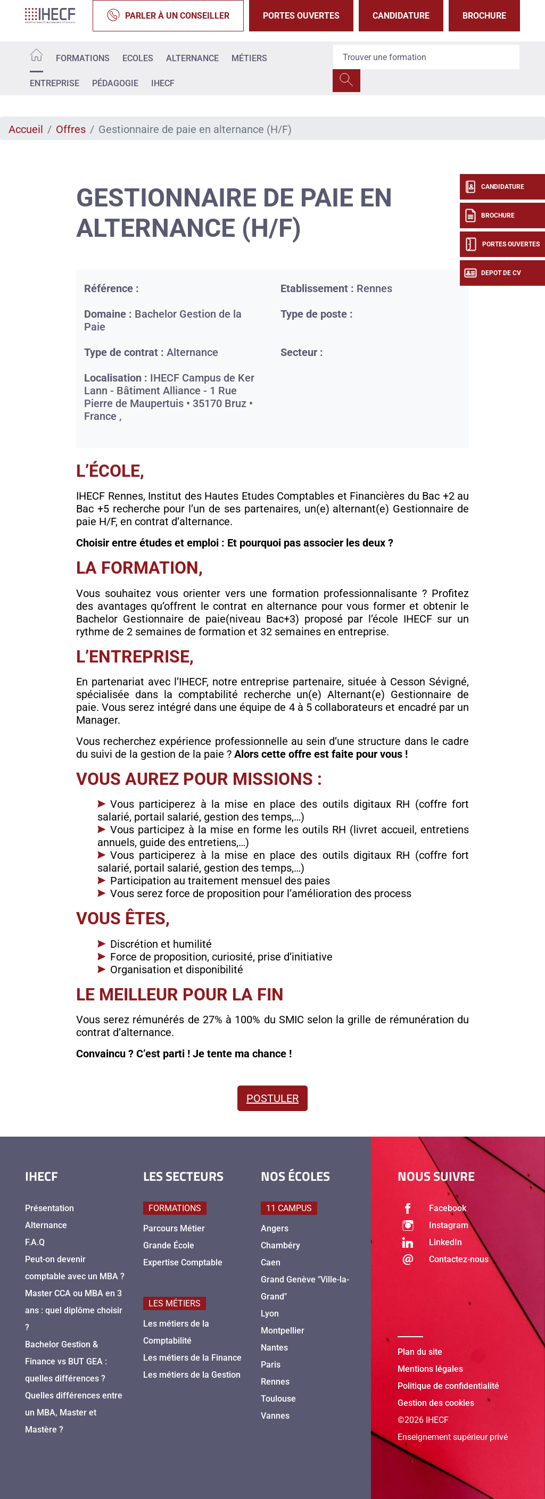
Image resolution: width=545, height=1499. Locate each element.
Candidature (401, 16)
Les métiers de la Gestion (192, 1375)
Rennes (275, 1382)
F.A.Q (35, 1242)
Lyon (270, 1313)
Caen (270, 1262)
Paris (270, 1365)
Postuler (272, 1098)
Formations (83, 58)
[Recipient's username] (426, 57)
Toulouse (278, 1399)
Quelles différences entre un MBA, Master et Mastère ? (73, 1412)
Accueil (26, 129)
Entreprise (54, 83)
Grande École (168, 1245)
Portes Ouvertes (301, 16)
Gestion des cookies (436, 1403)
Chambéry (280, 1245)
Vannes (275, 1416)
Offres (71, 129)
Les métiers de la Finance (192, 1358)
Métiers (249, 58)
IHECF (163, 83)
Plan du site (420, 1352)
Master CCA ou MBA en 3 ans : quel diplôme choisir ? (73, 1310)
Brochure (484, 16)
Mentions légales (430, 1369)
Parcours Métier (174, 1228)
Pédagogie (115, 83)
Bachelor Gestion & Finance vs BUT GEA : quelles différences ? (66, 1361)
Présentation (49, 1208)
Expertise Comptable (182, 1262)
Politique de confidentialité (448, 1386)
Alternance (192, 58)
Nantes (274, 1348)
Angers (274, 1228)
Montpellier (282, 1331)
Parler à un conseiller (168, 16)
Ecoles (137, 58)
